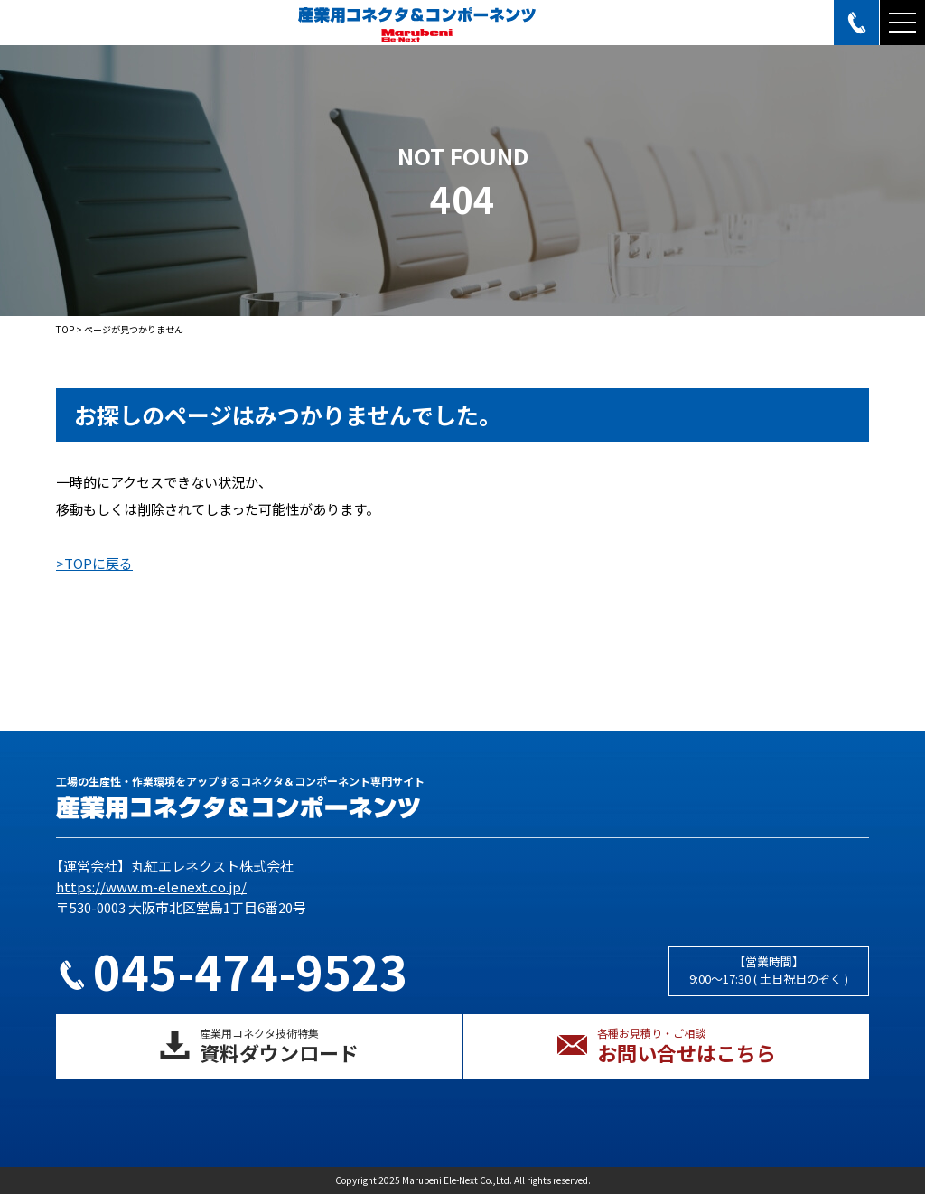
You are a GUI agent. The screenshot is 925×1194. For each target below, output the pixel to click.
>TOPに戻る (94, 563)
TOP (65, 329)
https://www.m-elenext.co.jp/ (151, 886)
